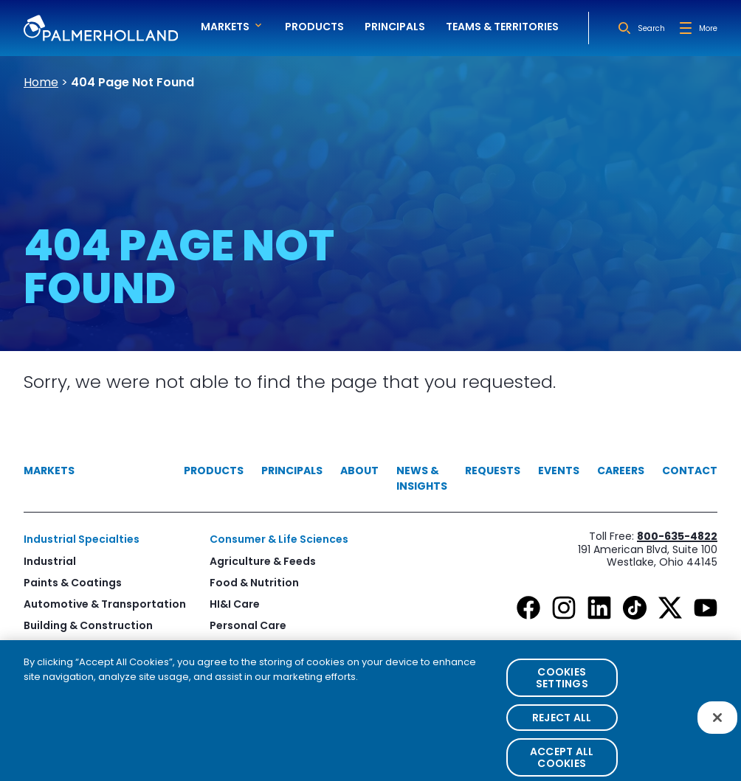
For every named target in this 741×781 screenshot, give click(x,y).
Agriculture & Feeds (263, 561)
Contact (689, 470)
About (359, 470)
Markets (49, 470)
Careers (620, 470)
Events (558, 470)
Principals (395, 26)
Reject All (562, 730)
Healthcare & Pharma (268, 646)
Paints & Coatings (73, 582)
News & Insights (421, 478)
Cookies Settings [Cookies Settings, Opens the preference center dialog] (562, 690)
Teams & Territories (502, 26)
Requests (492, 470)
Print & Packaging (72, 646)
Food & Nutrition (254, 582)
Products (314, 26)
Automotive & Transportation (105, 604)
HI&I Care (235, 604)
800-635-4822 (677, 536)
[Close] (717, 730)
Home (41, 82)
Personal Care (248, 625)
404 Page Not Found (132, 82)
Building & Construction (88, 625)
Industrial (50, 561)
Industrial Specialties (81, 539)
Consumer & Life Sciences (279, 539)
